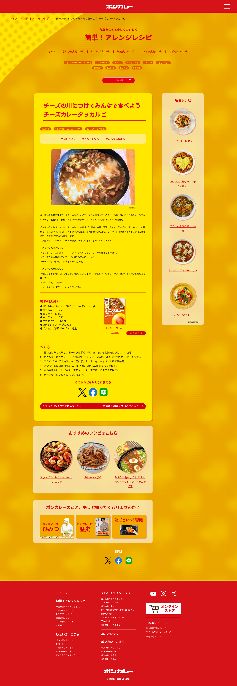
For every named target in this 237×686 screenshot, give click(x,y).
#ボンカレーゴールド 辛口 (78, 63)
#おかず (110, 68)
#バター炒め (102, 63)
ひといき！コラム (67, 634)
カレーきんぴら (92, 477)
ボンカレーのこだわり (110, 648)
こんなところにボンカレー (67, 655)
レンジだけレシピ (100, 51)
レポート (60, 644)
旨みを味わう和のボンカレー (113, 599)
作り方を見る (91, 139)
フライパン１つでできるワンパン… (63, 406)
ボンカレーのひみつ (110, 651)
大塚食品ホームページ (155, 623)
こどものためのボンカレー (112, 617)
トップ (13, 18)
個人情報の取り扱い (155, 628)
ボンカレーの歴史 (109, 655)
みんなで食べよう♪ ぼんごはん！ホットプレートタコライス (130, 482)
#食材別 (137, 68)
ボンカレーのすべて (114, 641)
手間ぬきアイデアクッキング (68, 607)
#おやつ (124, 68)
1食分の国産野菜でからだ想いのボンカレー (118, 610)
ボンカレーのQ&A (108, 659)
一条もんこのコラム (64, 648)
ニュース (62, 593)
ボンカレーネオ (108, 606)
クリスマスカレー (183, 315)
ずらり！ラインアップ (115, 593)
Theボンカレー (107, 614)
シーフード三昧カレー (183, 141)
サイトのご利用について (156, 632)
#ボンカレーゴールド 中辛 (68, 129)
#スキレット (133, 63)
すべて (52, 51)
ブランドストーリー (64, 640)
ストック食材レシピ (151, 51)
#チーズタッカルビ (96, 129)
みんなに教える (116, 139)
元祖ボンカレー (108, 621)
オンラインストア (136, 333)
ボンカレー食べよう (64, 651)
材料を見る (69, 139)
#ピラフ (117, 63)
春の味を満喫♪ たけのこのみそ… (123, 406)
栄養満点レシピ (125, 51)
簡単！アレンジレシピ (36, 18)
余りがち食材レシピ (73, 51)
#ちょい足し (163, 63)
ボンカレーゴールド (110, 603)
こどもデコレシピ (178, 51)
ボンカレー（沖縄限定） (111, 625)
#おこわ (148, 63)
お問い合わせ (152, 636)
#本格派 (97, 68)
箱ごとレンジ (110, 634)
